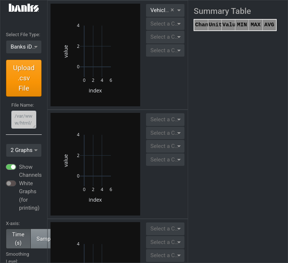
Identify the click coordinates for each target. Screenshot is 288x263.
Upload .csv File (24, 78)
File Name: (22, 105)
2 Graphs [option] (22, 150)
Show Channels (30, 171)
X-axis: (13, 223)
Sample (46, 239)
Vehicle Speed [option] (167, 10)
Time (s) (18, 238)
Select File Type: (23, 34)
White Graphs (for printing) (29, 195)
